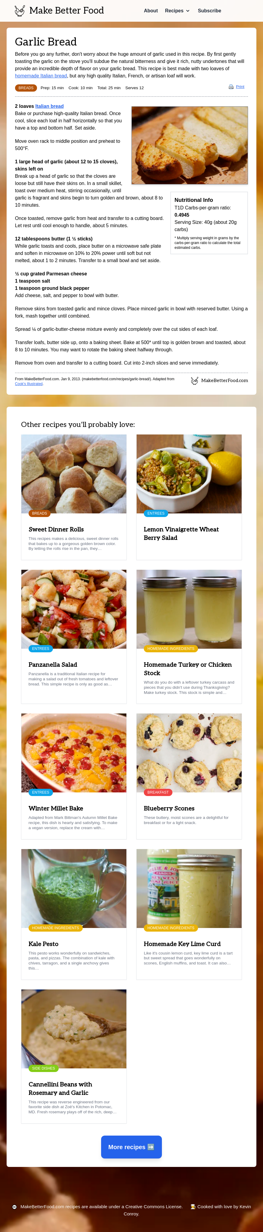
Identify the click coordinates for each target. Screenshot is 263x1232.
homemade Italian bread (41, 75)
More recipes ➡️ (131, 1147)
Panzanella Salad (53, 665)
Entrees (156, 513)
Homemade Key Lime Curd (182, 944)
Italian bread (49, 106)
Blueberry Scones (169, 808)
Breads (26, 88)
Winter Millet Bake (56, 808)
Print (236, 86)
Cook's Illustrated (29, 384)
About (151, 10)
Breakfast (158, 792)
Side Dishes (43, 1068)
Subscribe (209, 10)
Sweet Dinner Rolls (56, 529)
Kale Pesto (43, 944)
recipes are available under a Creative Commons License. (101, 1206)
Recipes (174, 10)
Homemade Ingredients (170, 648)
